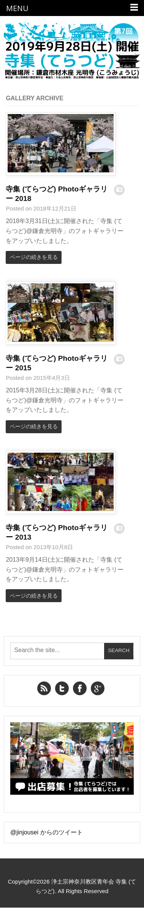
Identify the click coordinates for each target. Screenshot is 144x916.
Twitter (62, 688)
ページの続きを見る (34, 257)
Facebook (80, 688)
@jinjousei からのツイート (46, 832)
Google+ (97, 688)
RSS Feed (44, 688)
